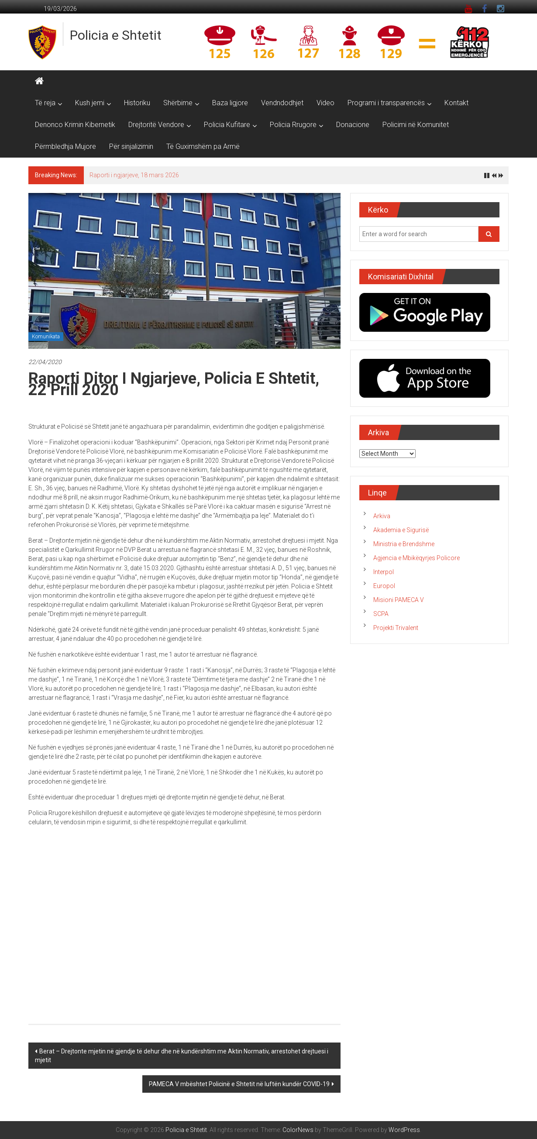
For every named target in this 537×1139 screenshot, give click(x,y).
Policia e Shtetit (116, 35)
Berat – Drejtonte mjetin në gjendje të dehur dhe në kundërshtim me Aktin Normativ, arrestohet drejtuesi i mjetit (181, 1055)
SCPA (381, 613)
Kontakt (456, 103)
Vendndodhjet (282, 103)
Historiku (137, 103)
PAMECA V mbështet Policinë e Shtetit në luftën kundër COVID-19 (239, 1084)
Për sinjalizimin (131, 146)
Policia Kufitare (227, 124)
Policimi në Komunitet (415, 124)
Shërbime (178, 103)
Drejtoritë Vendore (156, 124)
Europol (384, 585)
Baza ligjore (230, 103)
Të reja (45, 103)
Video (325, 103)
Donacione (352, 124)
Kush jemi (89, 103)
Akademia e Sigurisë (401, 529)
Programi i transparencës (386, 103)
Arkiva (381, 516)
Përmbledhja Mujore (65, 146)
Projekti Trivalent (395, 627)
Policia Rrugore (293, 124)
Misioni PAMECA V (398, 599)
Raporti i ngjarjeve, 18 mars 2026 (134, 175)
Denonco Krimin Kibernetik (75, 124)
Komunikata (46, 337)
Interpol (383, 571)
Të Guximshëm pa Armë (203, 146)
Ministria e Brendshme (403, 543)
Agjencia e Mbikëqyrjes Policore (416, 557)
